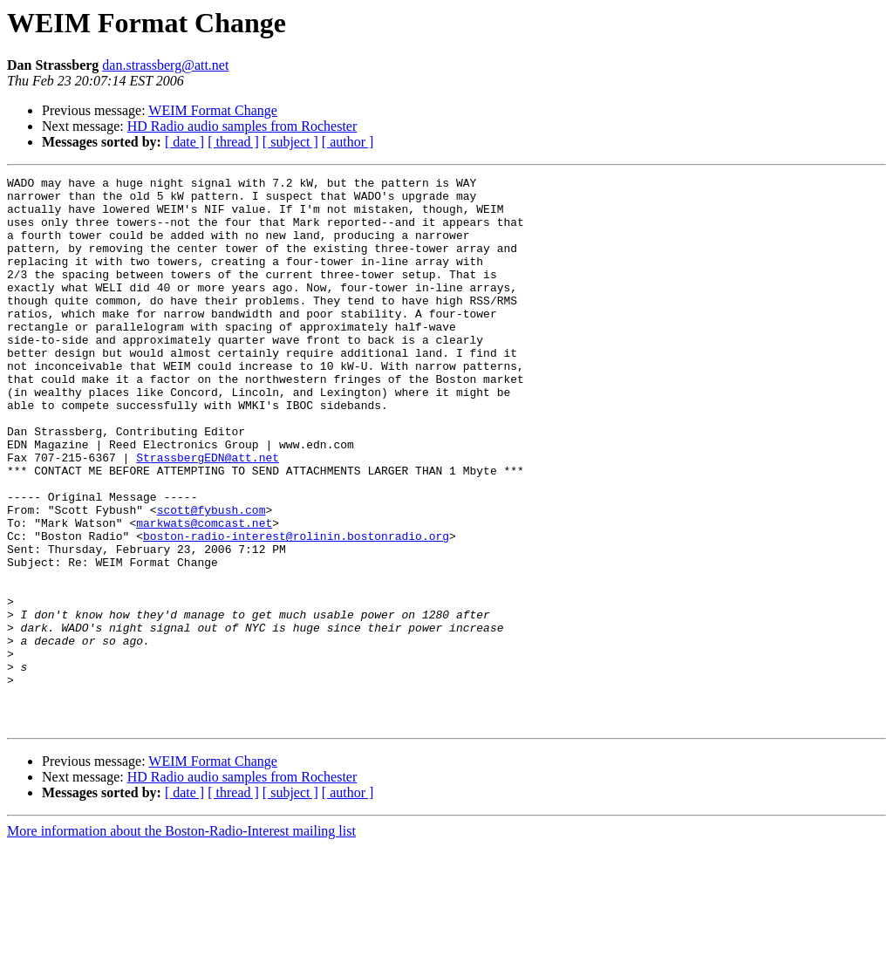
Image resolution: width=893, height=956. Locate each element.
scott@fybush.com (211, 577)
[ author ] (348, 141)
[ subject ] (290, 141)
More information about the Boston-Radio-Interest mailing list (181, 940)
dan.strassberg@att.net (165, 65)
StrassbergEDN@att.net (207, 514)
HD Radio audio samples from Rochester (242, 126)
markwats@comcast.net (204, 593)
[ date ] (184, 141)
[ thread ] (233, 141)
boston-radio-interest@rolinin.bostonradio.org (296, 609)
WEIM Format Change (212, 110)
